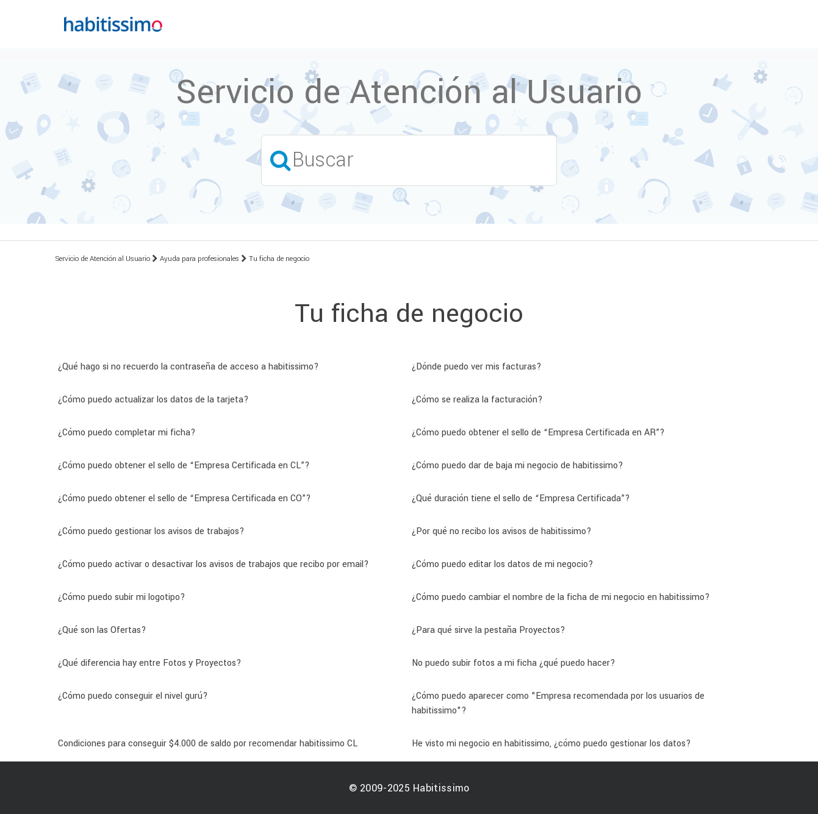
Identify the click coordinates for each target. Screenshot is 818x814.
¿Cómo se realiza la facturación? (477, 399)
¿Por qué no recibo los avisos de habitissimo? (502, 531)
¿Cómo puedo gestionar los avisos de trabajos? (151, 531)
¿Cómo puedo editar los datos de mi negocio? (503, 564)
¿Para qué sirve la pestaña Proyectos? (488, 630)
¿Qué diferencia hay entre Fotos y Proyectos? (150, 663)
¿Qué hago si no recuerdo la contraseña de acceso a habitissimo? (188, 366)
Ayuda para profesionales (199, 259)
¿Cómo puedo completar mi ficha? (127, 432)
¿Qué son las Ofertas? (102, 630)
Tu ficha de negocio (279, 259)
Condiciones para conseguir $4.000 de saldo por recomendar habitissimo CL (207, 743)
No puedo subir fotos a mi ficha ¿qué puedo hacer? (513, 663)
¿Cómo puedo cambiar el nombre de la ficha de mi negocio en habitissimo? (561, 597)
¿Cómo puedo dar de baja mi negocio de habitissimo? (517, 465)
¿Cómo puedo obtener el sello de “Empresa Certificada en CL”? (184, 465)
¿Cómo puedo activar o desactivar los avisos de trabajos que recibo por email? (213, 564)
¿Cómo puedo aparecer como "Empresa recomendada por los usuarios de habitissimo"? (558, 703)
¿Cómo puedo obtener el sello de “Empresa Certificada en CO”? (184, 498)
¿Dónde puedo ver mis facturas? (477, 366)
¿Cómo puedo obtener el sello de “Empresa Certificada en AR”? (538, 432)
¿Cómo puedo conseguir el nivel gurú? (133, 696)
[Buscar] (408, 160)
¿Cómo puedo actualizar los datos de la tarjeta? (153, 399)
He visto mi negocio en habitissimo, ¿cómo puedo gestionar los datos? (551, 743)
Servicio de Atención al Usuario (103, 259)
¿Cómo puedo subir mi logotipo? (121, 597)
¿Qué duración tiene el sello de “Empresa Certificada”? (521, 498)
